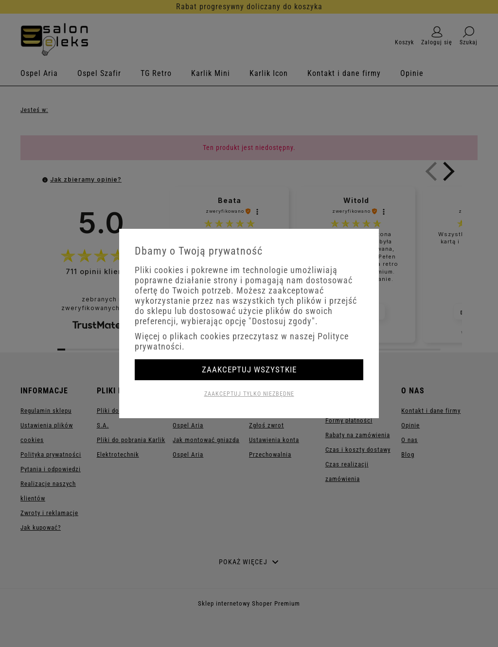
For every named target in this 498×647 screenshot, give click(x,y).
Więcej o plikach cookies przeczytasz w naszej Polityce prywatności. (242, 341)
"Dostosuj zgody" (282, 321)
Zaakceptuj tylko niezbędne (249, 393)
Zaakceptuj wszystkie (249, 369)
